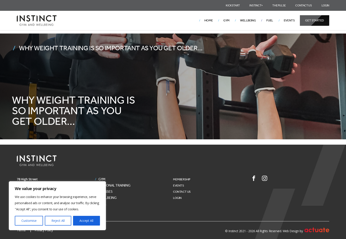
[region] (57, 205)
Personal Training (114, 185)
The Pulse (279, 5)
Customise (29, 220)
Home (208, 20)
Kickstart (233, 5)
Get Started (314, 20)
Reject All (58, 220)
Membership (181, 179)
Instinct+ (256, 5)
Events (289, 20)
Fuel (269, 20)
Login (325, 5)
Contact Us (303, 5)
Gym (226, 20)
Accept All (86, 220)
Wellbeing (248, 20)
